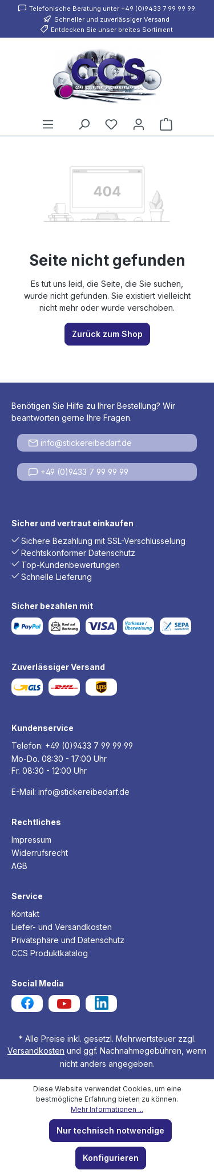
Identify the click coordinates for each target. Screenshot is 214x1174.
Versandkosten (35, 1050)
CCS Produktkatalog (49, 953)
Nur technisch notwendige (110, 1130)
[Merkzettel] (111, 124)
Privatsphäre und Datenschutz (67, 940)
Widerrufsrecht (39, 853)
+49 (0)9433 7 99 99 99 (78, 472)
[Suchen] (84, 124)
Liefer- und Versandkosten (61, 927)
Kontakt (25, 914)
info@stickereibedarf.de (80, 443)
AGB (19, 866)
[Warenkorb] (166, 124)
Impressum (31, 839)
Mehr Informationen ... (107, 1109)
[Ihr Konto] (138, 124)
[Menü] (48, 124)
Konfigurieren (111, 1158)
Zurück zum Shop (107, 334)
